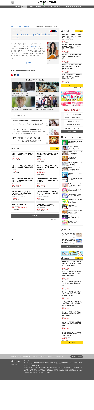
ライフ (63, 6)
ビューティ (59, 6)
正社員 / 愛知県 (47, 207)
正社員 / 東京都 (47, 157)
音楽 (19, 6)
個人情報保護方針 (59, 356)
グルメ (54, 6)
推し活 (73, 6)
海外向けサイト (51, 356)
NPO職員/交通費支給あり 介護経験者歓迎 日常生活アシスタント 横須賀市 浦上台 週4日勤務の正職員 (72, 76)
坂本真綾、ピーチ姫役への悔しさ (72, 117)
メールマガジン (43, 356)
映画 (33, 26)
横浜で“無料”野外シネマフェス (72, 128)
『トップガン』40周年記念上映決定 (73, 114)
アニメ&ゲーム (30, 6)
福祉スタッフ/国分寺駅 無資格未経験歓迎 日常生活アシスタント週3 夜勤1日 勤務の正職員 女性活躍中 (71, 66)
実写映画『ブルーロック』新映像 (72, 124)
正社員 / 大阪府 (23, 195)
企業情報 (80, 356)
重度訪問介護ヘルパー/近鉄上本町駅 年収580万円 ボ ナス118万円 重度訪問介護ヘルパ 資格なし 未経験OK (71, 36)
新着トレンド (78, 6)
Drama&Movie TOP (27, 26)
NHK (33, 70)
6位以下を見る (72, 131)
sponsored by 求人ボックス (55, 219)
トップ (13, 6)
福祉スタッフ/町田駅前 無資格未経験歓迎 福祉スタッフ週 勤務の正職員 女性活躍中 (71, 56)
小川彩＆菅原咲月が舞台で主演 (72, 121)
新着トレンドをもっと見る (72, 246)
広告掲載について (27, 356)
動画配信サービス (38, 6)
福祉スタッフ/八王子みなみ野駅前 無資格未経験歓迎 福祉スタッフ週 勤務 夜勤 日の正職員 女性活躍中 (71, 46)
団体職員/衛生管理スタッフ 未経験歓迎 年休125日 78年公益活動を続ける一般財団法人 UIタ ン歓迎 (71, 333)
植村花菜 (33, 46)
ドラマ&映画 (23, 6)
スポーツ (44, 6)
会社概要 (13, 356)
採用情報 (74, 356)
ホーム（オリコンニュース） (16, 26)
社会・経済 (50, 6)
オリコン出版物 (19, 356)
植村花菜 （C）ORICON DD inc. (52, 62)
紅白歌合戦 (26, 70)
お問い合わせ (35, 356)
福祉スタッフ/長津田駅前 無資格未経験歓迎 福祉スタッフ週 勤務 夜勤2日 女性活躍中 (71, 323)
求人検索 (55, 148)
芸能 (16, 6)
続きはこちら (36, 216)
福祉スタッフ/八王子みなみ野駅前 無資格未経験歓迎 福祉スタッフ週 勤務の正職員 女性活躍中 (71, 313)
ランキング (68, 6)
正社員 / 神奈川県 (23, 156)
